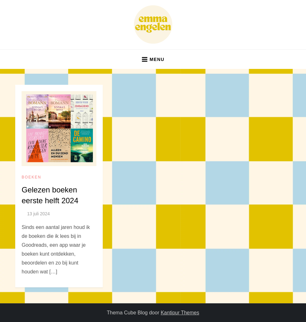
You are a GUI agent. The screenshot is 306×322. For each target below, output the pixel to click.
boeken (31, 177)
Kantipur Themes (180, 312)
